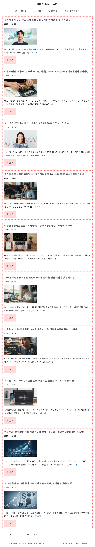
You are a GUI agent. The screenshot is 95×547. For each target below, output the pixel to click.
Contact (85, 543)
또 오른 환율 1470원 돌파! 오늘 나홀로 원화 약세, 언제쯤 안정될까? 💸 (38, 483)
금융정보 (40, 11)
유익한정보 (55, 11)
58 (28, 534)
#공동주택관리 (73, 11)
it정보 (26, 11)
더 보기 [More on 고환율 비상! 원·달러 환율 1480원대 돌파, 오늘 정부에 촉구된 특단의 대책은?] (52, 362)
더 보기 (10, 59)
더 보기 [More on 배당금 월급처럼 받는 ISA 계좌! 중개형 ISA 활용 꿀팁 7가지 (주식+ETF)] (57, 258)
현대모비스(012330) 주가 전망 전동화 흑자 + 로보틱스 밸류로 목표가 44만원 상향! (44, 432)
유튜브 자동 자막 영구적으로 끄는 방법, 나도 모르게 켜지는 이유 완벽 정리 (40, 380)
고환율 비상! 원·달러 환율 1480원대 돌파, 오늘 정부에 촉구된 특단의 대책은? (41, 329)
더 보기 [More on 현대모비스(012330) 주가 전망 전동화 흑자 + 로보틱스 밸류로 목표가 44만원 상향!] (78, 464)
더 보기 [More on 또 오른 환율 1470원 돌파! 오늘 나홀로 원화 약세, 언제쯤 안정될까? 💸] (38, 516)
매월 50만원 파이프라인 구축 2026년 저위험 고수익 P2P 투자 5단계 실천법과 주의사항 (46, 71)
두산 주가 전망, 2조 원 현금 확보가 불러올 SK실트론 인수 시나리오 (36, 122)
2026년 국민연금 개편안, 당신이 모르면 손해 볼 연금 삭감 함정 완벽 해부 (39, 277)
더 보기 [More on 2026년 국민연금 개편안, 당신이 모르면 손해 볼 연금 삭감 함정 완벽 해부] (46, 310)
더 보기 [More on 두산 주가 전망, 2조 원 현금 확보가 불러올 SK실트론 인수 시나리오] (44, 155)
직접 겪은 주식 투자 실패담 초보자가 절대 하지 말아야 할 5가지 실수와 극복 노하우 (44, 174)
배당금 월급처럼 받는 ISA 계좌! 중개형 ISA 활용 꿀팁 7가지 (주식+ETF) (38, 225)
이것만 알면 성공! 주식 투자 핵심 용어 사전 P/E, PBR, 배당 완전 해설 (37, 20)
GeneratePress (38, 543)
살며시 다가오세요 (47, 4)
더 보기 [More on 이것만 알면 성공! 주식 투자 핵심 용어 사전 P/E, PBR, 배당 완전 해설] (34, 52)
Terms (78, 543)
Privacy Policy (68, 543)
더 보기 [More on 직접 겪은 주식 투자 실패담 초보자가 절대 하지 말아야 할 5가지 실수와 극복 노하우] (37, 206)
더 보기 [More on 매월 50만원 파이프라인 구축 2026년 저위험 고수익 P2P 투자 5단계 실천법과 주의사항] (51, 104)
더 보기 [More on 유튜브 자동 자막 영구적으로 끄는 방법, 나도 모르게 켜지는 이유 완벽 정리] (43, 413)
